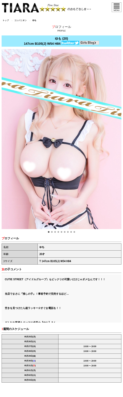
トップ (6, 20)
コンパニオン (20, 20)
